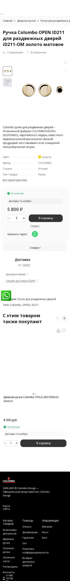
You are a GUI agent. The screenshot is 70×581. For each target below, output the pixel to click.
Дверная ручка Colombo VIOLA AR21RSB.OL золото (31, 399)
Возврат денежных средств (28, 561)
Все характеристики (15, 180)
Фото (45, 532)
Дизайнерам (30, 532)
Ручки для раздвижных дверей (37, 299)
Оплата (26, 526)
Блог (44, 537)
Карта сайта (6, 507)
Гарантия (28, 537)
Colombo (15, 305)
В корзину (45, 218)
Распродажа (10, 566)
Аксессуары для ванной (10, 531)
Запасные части (9, 559)
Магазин (47, 526)
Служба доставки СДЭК (20, 280)
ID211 (35, 305)
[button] (57, 318)
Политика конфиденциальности (35, 550)
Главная (8, 20)
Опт (24, 543)
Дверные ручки (26, 20)
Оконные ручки (8, 550)
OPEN (26, 305)
